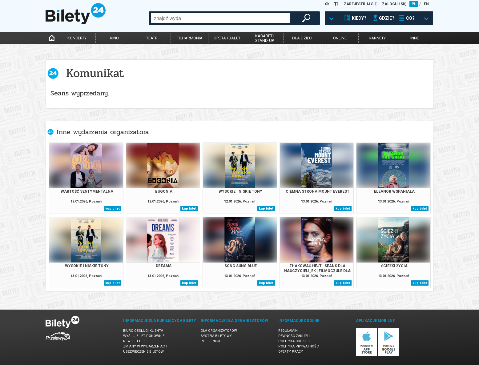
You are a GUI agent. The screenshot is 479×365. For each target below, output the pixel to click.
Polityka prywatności (299, 346)
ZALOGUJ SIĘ (394, 4)
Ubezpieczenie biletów (143, 352)
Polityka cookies (294, 341)
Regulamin (288, 331)
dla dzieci (302, 38)
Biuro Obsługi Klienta (143, 331)
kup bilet (112, 209)
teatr (152, 38)
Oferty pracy (290, 352)
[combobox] (220, 18)
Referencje (211, 341)
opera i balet (227, 38)
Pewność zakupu (294, 336)
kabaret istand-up (264, 38)
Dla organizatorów (219, 331)
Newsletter (134, 341)
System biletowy (216, 336)
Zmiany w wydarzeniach (145, 346)
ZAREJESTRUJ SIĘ (360, 4)
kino (114, 38)
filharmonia (190, 38)
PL (414, 4)
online (340, 38)
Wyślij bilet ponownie (143, 336)
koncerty (77, 38)
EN (426, 4)
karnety (377, 38)
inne (414, 38)
